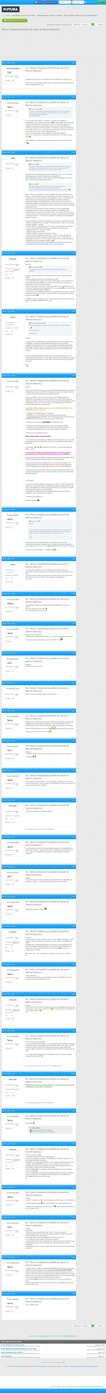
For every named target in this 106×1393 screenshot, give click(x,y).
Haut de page (97, 1386)
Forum (8, 15)
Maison (17, 1366)
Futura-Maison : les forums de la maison (23, 15)
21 (92, 24)
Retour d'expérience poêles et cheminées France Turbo (18, 1348)
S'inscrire (39, 2)
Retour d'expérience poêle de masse (12, 1345)
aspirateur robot (78, 1366)
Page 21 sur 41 (77, 24)
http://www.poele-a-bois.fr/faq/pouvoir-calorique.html (43, 176)
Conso (63, 1386)
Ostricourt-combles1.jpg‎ (37, 1131)
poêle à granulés (88, 1366)
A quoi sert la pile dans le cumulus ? (40, 1336)
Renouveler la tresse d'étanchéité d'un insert (64, 1336)
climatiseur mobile (68, 1366)
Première (84, 24)
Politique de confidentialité (85, 1386)
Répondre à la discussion (14, 20)
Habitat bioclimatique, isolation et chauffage (49, 15)
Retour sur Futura (51, 2)
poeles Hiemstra (6, 1356)
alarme (96, 1366)
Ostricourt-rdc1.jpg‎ (36, 1130)
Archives (58, 1386)
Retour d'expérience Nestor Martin (12, 1352)
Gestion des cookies (71, 1386)
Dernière (100, 24)
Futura (53, 1386)
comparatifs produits (41, 1366)
